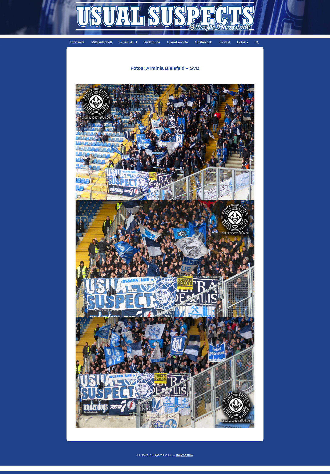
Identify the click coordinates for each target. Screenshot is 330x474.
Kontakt (224, 42)
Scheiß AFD (128, 42)
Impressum (184, 455)
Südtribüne (152, 42)
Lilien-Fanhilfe (177, 42)
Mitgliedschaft (101, 42)
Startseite (77, 42)
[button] (247, 42)
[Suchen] (257, 42)
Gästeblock (203, 42)
